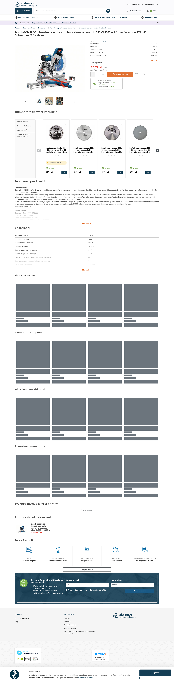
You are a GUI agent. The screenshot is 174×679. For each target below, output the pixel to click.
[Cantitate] (97, 74)
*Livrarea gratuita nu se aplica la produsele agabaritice (79, 632)
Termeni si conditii (70, 628)
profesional (72, 17)
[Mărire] (103, 74)
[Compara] (144, 74)
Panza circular (22, 122)
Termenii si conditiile (98, 590)
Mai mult (85, 223)
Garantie (147, 17)
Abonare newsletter (22, 618)
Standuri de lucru (24, 126)
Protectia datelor (70, 625)
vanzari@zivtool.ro (151, 4)
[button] (26, 102)
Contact (67, 618)
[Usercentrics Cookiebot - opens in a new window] (14, 674)
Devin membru (140, 591)
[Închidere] (158, 23)
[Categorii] (23, 11)
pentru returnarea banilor (117, 17)
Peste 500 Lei (23, 17)
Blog (128, 4)
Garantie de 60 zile (101, 17)
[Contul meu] (134, 11)
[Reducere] (93, 74)
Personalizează (155, 670)
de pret (154, 17)
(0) (104, 41)
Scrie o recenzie (87, 510)
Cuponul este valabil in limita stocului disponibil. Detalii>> (54, 23)
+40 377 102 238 (137, 4)
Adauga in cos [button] (64, 172)
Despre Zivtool (87, 569)
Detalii (31, 674)
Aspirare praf (22, 130)
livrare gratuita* (34, 17)
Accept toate (155, 663)
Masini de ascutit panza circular (23, 135)
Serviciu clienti (62, 17)
